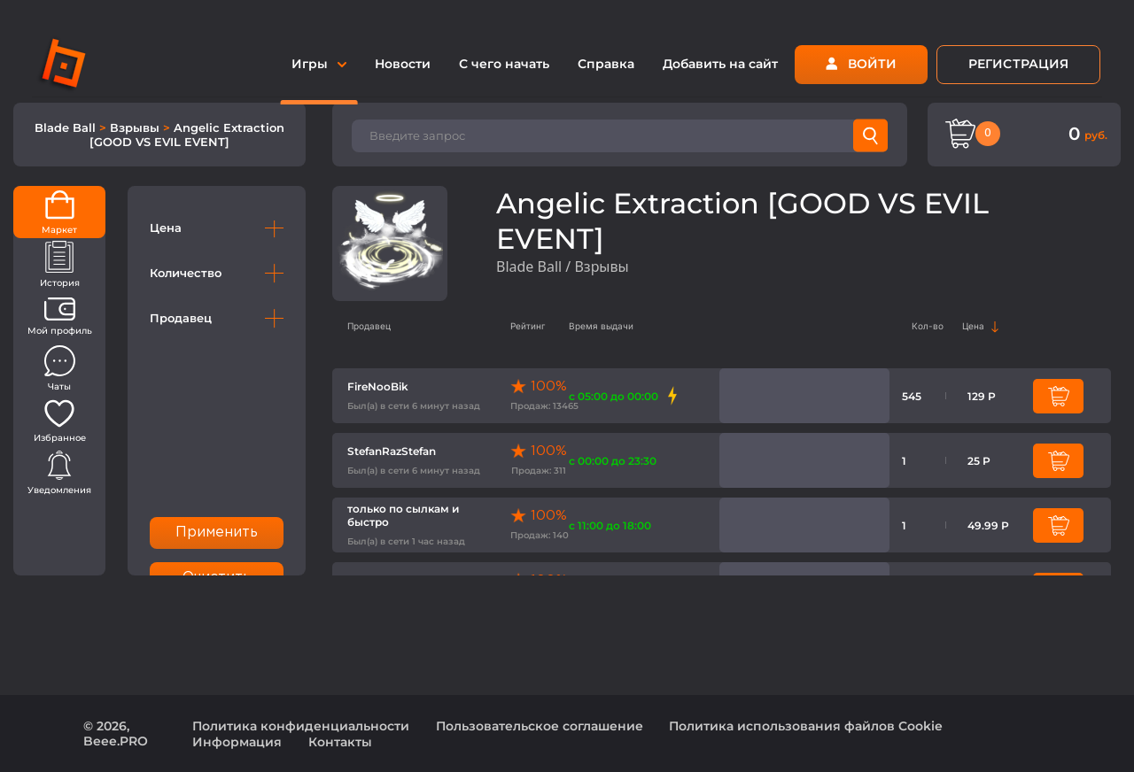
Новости (403, 64)
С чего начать (504, 64)
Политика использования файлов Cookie (806, 726)
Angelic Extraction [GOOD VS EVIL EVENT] (186, 134)
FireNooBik (377, 386)
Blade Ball (67, 127)
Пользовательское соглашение (539, 726)
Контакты (340, 742)
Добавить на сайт (720, 64)
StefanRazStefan (391, 451)
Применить (217, 532)
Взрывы (136, 127)
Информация (237, 742)
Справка (606, 64)
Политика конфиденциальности (300, 726)
